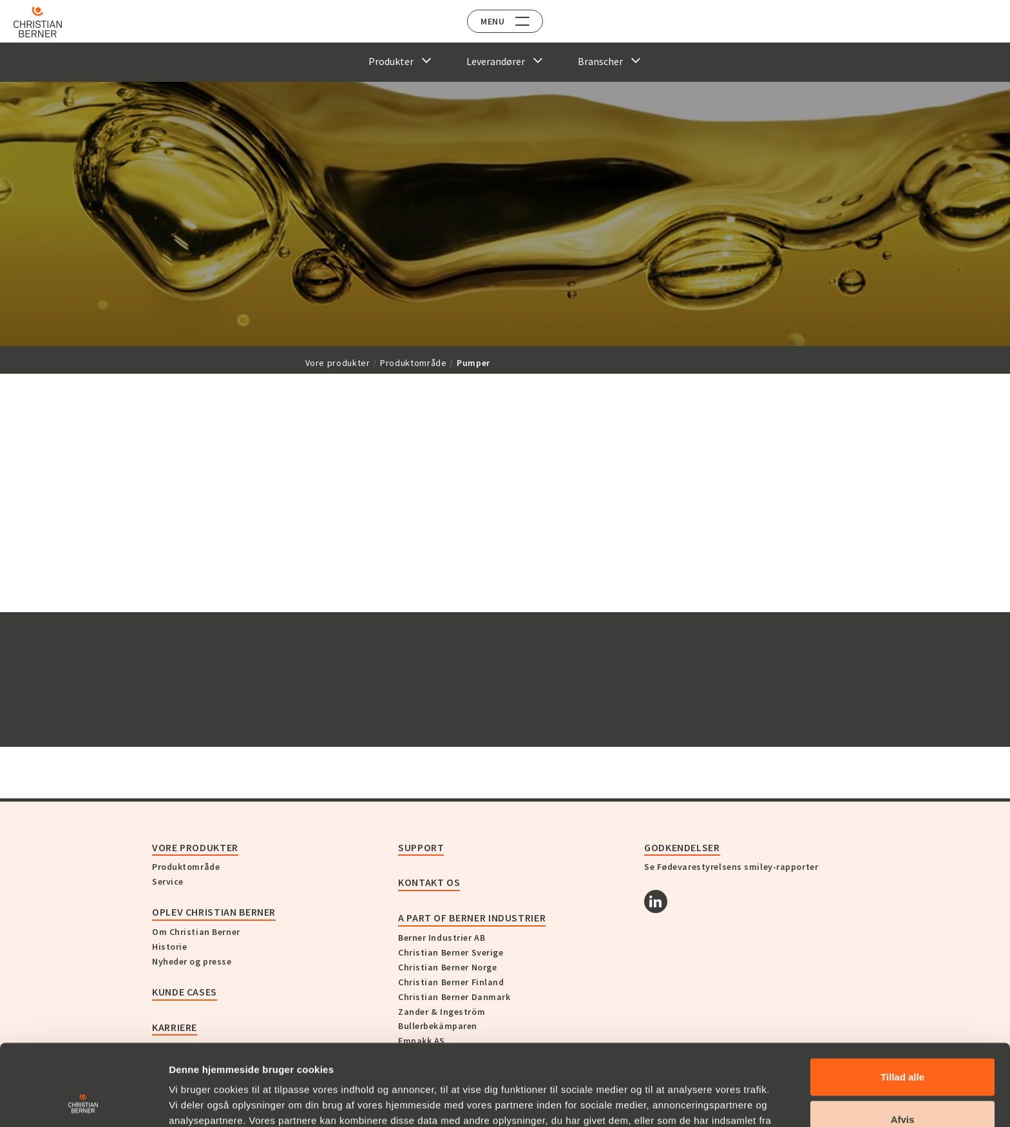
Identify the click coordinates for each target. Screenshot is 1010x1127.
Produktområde (413, 363)
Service (168, 881)
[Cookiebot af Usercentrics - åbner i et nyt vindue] (83, 1102)
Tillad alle (902, 1000)
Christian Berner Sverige (450, 952)
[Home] (47, 21)
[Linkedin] (655, 901)
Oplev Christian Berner (214, 911)
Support (421, 847)
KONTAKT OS (429, 882)
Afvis (903, 1042)
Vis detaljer (669, 1101)
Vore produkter (337, 363)
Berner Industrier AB (441, 937)
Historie (169, 946)
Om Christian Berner (196, 932)
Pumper (473, 363)
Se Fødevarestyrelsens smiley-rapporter (731, 866)
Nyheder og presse (192, 961)
